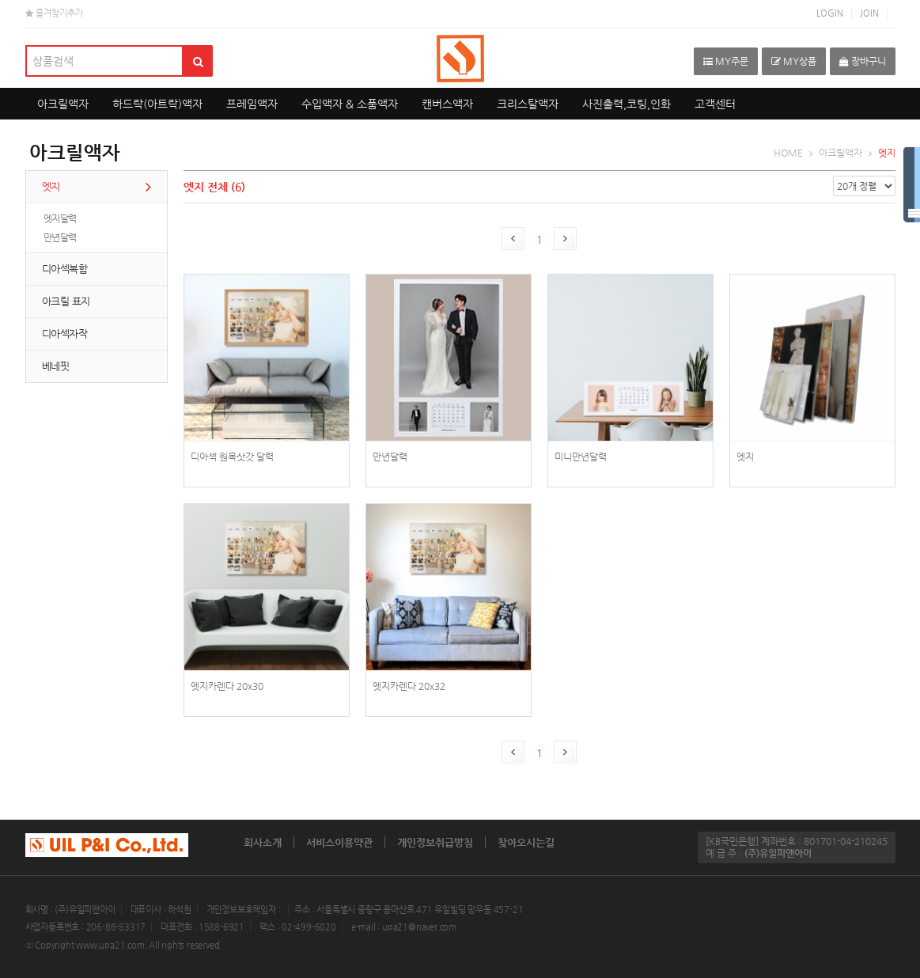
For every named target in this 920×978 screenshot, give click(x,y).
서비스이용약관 (339, 842)
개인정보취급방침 (435, 842)
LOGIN (829, 13)
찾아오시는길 (526, 842)
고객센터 (715, 103)
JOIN (869, 13)
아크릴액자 (63, 103)
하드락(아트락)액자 (157, 103)
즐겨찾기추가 (54, 13)
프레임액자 (252, 103)
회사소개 (263, 842)
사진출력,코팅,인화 (626, 103)
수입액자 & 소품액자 (349, 103)
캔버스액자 (447, 103)
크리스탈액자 (527, 103)
